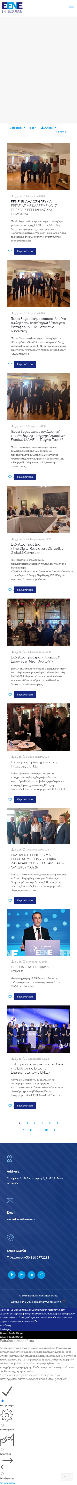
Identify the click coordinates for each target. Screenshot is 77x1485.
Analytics (5, 1454)
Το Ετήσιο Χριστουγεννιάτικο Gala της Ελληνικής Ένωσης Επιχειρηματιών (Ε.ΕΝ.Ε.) (37, 1069)
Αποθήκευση (7, 1483)
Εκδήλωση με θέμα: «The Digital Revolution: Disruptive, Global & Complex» (38, 549)
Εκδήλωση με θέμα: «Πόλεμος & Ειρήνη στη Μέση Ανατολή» (35, 660)
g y (16, 196)
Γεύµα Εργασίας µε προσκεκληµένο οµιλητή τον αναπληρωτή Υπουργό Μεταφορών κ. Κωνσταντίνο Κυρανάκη (38, 325)
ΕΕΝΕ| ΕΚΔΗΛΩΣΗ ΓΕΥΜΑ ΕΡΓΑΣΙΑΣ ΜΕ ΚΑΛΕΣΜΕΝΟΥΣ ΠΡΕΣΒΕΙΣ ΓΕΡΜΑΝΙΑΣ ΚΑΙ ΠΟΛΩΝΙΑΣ (34, 208)
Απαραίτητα (7, 1405)
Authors (48, 128)
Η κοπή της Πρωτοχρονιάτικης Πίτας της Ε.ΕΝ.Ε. (35, 764)
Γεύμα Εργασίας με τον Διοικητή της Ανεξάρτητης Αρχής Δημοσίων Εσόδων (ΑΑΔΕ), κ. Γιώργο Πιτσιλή (38, 436)
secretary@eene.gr (21, 1219)
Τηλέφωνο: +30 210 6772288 (28, 1257)
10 (46, 1130)
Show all (60, 131)
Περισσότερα (25, 251)
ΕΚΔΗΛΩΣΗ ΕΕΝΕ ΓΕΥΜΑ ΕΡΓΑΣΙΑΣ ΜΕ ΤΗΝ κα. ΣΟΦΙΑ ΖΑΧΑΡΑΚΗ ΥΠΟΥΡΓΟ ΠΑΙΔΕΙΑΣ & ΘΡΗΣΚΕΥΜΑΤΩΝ (37, 861)
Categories (18, 128)
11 (53, 1130)
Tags (33, 128)
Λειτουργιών (7, 1429)
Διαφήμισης (7, 1478)
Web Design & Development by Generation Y (38, 1302)
